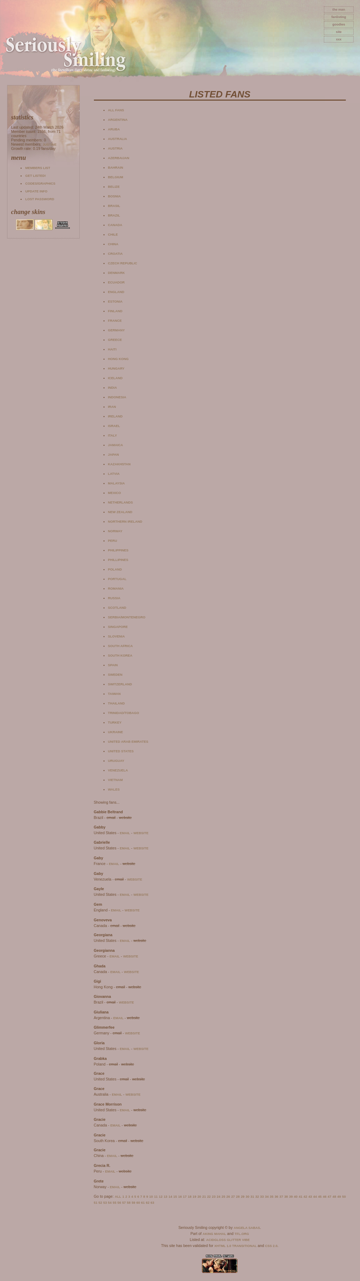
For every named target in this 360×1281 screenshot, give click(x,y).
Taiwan (114, 694)
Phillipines (118, 560)
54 (110, 1202)
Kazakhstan (119, 464)
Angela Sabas (247, 1228)
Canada (115, 225)
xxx (339, 39)
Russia (114, 598)
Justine (49, 144)
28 (238, 1196)
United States (121, 751)
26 (228, 1196)
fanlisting (338, 17)
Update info (36, 191)
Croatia (115, 253)
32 (257, 1196)
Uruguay (116, 761)
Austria (115, 148)
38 (286, 1196)
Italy (112, 435)
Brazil (114, 215)
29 (242, 1196)
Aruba (114, 129)
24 (218, 1196)
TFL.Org (242, 1234)
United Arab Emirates (128, 741)
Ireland (115, 416)
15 (175, 1196)
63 (152, 1202)
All (118, 1196)
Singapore (118, 627)
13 (165, 1196)
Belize (114, 187)
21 (204, 1196)
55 (114, 1202)
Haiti (112, 349)
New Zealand (120, 512)
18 (189, 1196)
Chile (113, 234)
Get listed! (35, 176)
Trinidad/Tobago (123, 713)
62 (147, 1202)
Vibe (246, 1240)
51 (95, 1202)
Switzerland (120, 684)
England (116, 292)
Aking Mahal (214, 1234)
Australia (117, 139)
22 (208, 1196)
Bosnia (114, 196)
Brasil (114, 206)
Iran (112, 407)
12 (160, 1196)
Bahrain (115, 167)
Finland (115, 311)
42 (305, 1196)
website (140, 833)
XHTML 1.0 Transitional (235, 1246)
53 (105, 1202)
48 (334, 1196)
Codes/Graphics (40, 183)
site (339, 32)
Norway (115, 531)
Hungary (116, 368)
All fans (116, 110)
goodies (338, 24)
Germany (116, 330)
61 (143, 1202)
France (115, 320)
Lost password (39, 199)
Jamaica (115, 445)
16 (180, 1196)
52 (100, 1202)
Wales (114, 789)
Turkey (115, 722)
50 (343, 1196)
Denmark (116, 273)
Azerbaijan (118, 158)
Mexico (114, 493)
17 (184, 1196)
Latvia (114, 474)
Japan (113, 454)
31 (252, 1196)
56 (119, 1202)
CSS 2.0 (271, 1246)
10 (151, 1196)
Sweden (115, 674)
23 (213, 1196)
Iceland (115, 378)
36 (276, 1196)
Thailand (116, 703)
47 (329, 1196)
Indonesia (117, 397)
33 (262, 1196)
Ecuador (116, 282)
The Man (338, 9)
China (113, 244)
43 (310, 1196)
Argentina (118, 120)
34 (267, 1196)
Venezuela (118, 770)
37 (281, 1196)
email (125, 833)
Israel (114, 426)
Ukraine (115, 732)
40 (295, 1196)
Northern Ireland (125, 521)
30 (247, 1196)
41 (300, 1196)
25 (223, 1196)
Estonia (115, 301)
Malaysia (116, 483)
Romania (116, 588)
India (112, 387)
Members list (37, 168)
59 (133, 1202)
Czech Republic (122, 263)
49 (339, 1196)
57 (124, 1202)
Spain (113, 665)
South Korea (120, 655)
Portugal (117, 579)
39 (291, 1196)
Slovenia (116, 636)
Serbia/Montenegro (127, 617)
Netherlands (120, 502)
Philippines (118, 550)
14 (170, 1196)
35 (271, 1196)
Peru (112, 541)
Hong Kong (118, 359)
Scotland (117, 607)
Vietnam (115, 780)
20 (199, 1196)
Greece (115, 340)
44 (315, 1196)
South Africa (120, 646)
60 (138, 1202)
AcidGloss (216, 1240)
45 (319, 1196)
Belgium (115, 177)
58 (128, 1202)
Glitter (234, 1240)
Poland (115, 569)
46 (324, 1196)
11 (156, 1196)
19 (194, 1196)
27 (233, 1196)
